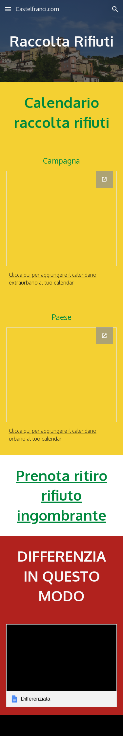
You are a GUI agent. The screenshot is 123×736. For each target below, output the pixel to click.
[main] (61, 41)
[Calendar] (61, 218)
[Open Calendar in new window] (104, 179)
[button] (8, 9)
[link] (61, 665)
